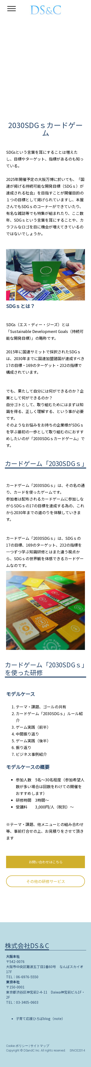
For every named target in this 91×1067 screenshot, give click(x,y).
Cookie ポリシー (17, 1046)
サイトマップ (39, 1046)
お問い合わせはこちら (46, 861)
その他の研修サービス (45, 881)
